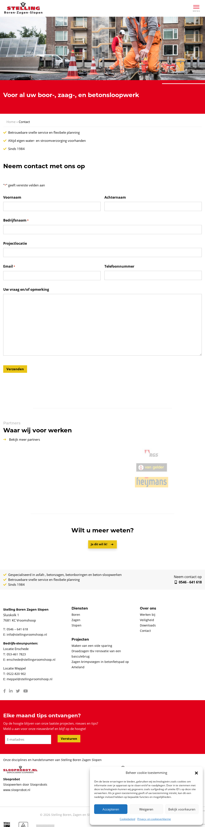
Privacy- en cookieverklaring (154, 819)
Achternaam (115, 197)
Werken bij (147, 615)
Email (9, 266)
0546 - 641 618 (179, 579)
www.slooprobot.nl (16, 790)
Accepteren (110, 809)
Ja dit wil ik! (99, 544)
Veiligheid (147, 620)
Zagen (76, 620)
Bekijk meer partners (21, 439)
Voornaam (12, 197)
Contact (145, 631)
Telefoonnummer (119, 266)
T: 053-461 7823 (14, 654)
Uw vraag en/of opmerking (26, 289)
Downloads (148, 625)
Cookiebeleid (127, 819)
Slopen (76, 625)
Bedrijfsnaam (16, 220)
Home (10, 122)
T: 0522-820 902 (14, 674)
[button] (196, 773)
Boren (76, 615)
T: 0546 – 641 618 (15, 629)
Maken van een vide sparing (92, 646)
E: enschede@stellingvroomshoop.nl (29, 660)
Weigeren (146, 809)
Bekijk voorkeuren (181, 809)
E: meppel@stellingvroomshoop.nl (27, 679)
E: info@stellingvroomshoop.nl (25, 634)
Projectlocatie (15, 243)
